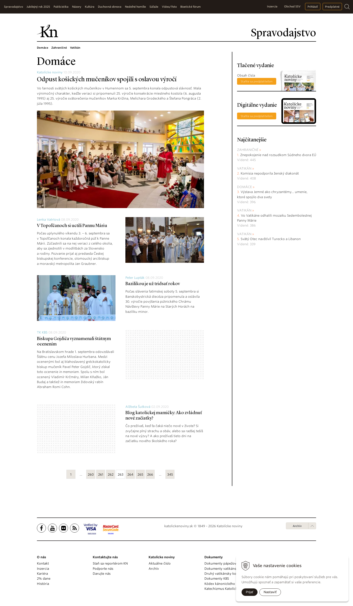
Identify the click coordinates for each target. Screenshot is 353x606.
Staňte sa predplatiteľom (257, 81)
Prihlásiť (313, 6)
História (43, 584)
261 (100, 474)
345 (170, 474)
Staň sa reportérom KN (110, 563)
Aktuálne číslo (160, 563)
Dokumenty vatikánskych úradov (230, 568)
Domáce (244, 187)
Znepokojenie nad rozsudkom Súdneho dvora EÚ (278, 155)
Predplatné (332, 6)
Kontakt (43, 563)
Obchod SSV (292, 6)
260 (91, 474)
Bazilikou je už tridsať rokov (152, 284)
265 (140, 474)
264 (130, 474)
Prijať (249, 592)
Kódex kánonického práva (224, 584)
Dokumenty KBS (216, 578)
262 (110, 474)
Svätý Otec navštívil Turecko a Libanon (271, 239)
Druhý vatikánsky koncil (223, 573)
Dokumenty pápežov (220, 563)
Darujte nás (102, 573)
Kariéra (42, 573)
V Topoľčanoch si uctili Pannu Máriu (72, 226)
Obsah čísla (246, 75)
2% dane (43, 578)
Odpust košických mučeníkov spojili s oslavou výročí (106, 80)
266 (150, 474)
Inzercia (272, 6)
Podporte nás (103, 568)
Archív (297, 526)
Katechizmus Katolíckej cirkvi (226, 588)
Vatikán (244, 168)
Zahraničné (247, 150)
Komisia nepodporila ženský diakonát (270, 173)
